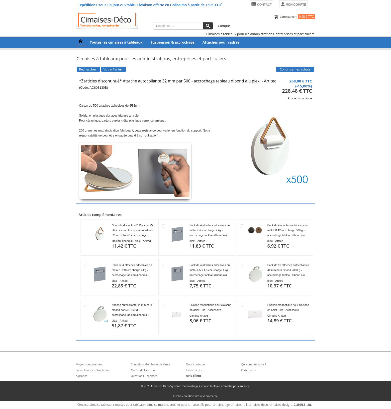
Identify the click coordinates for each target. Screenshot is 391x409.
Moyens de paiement (89, 364)
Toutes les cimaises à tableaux (116, 42)
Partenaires (248, 370)
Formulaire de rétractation (92, 370)
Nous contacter (195, 364)
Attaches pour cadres (220, 42)
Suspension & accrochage (173, 42)
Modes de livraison (143, 370)
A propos (81, 376)
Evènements (194, 370)
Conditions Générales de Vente (150, 364)
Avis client (193, 376)
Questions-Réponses (144, 376)
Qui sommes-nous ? (253, 364)
